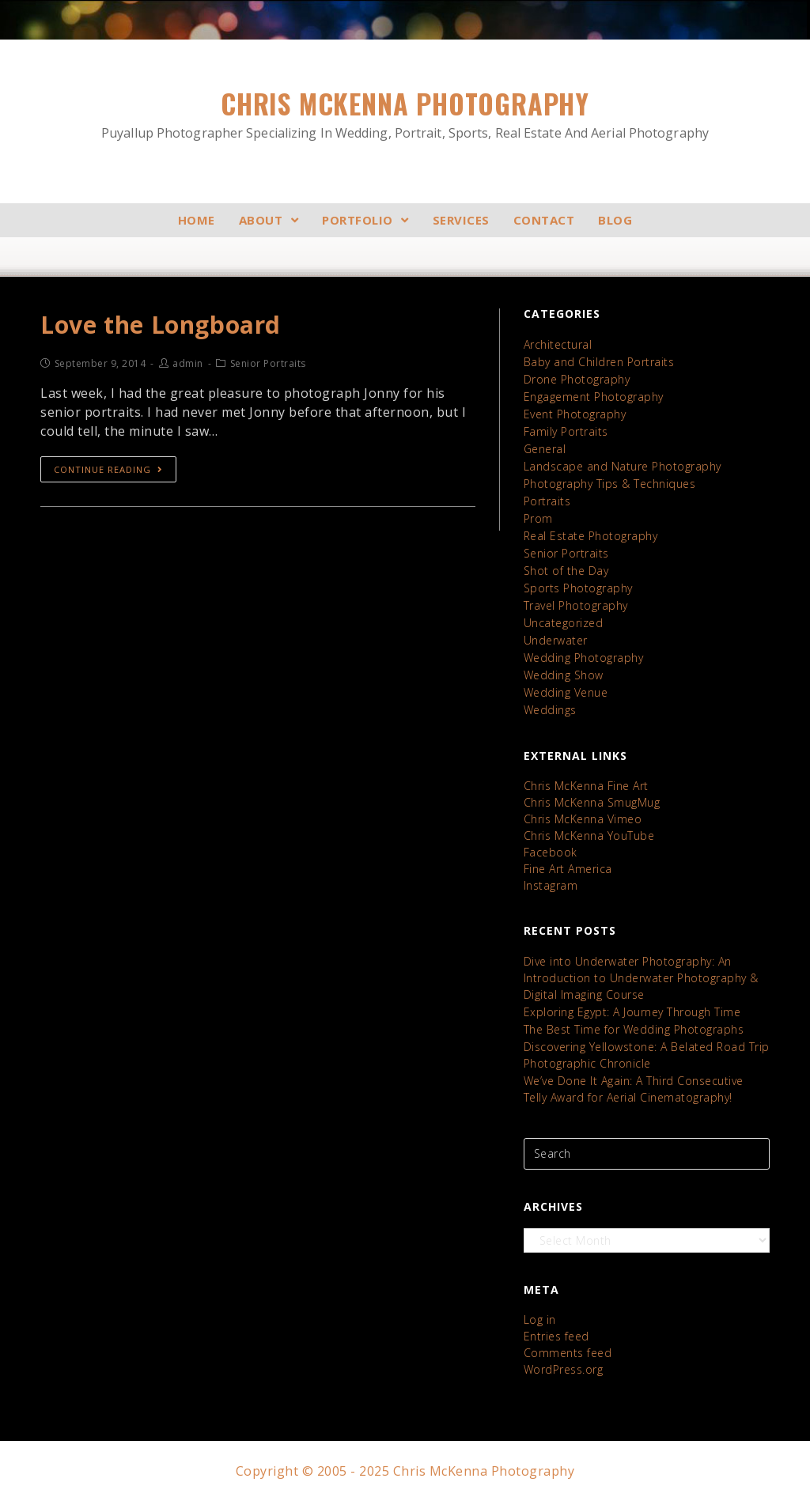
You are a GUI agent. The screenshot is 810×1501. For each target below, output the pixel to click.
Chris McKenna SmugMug (592, 802)
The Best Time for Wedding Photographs (634, 1029)
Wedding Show (564, 674)
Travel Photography (576, 605)
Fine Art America (568, 868)
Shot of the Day (566, 570)
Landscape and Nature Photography (622, 466)
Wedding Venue (566, 692)
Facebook (550, 852)
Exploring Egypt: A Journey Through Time (632, 1011)
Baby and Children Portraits (599, 361)
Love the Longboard (160, 324)
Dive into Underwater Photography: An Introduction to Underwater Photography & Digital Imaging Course (641, 978)
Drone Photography (577, 379)
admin (187, 363)
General (545, 448)
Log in (540, 1319)
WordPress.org (564, 1369)
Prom (538, 518)
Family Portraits (566, 431)
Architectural (558, 344)
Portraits (547, 501)
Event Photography (575, 414)
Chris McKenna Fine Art (586, 785)
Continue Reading (108, 469)
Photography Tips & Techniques (610, 483)
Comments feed (568, 1352)
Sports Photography (578, 587)
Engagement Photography (594, 396)
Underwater (556, 640)
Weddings (550, 709)
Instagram (551, 885)
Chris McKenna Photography (405, 113)
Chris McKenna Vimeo (583, 818)
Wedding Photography (584, 657)
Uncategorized (564, 622)
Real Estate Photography (591, 535)
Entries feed (556, 1336)
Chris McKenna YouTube (589, 835)
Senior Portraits (566, 553)
